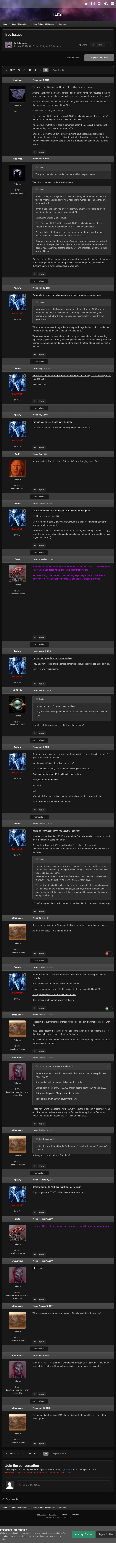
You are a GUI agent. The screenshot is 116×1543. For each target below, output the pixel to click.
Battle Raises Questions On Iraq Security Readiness (56, 831)
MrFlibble (17, 690)
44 (41, 70)
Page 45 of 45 (59, 70)
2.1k (17, 485)
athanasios (17, 918)
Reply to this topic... (29, 1485)
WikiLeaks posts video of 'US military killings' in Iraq (56, 774)
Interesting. (37, 1268)
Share (83, 45)
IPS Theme (41, 1515)
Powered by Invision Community (58, 1517)
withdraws (68, 1362)
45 (46, 70)
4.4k (17, 722)
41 (24, 70)
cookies (17, 1533)
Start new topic (72, 57)
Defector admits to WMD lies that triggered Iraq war (56, 1187)
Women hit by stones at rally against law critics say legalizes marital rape (66, 295)
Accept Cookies (83, 1534)
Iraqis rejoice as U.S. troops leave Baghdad (52, 422)
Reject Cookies (105, 1534)
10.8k (17, 319)
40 (19, 70)
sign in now (66, 1469)
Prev (12, 70)
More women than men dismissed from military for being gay (61, 510)
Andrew (17, 288)
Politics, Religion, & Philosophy (46, 46)
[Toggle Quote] (36, 167)
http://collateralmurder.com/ (45, 779)
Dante (17, 559)
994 (17, 1089)
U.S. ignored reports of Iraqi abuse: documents (54, 994)
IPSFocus (52, 1515)
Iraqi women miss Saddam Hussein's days (52, 658)
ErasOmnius (17, 1057)
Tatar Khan (17, 159)
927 (17, 111)
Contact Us (65, 1515)
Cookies (75, 1515)
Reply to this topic (99, 57)
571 (17, 190)
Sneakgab (17, 80)
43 (35, 70)
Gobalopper (21, 43)
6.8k (17, 591)
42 (30, 70)
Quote (41, 152)
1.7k (17, 949)
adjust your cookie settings (15, 1536)
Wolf (17, 454)
